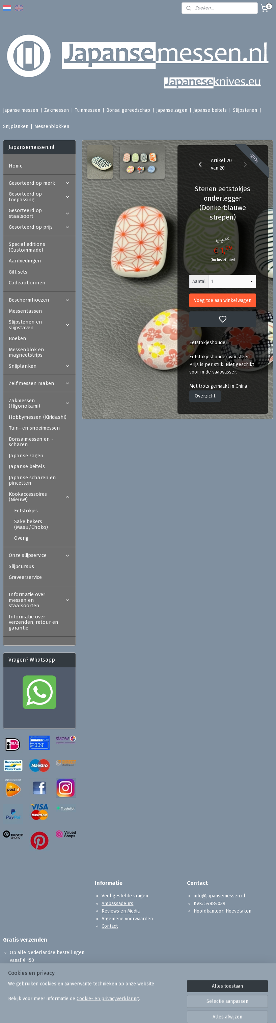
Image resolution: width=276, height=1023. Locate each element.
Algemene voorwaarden (127, 919)
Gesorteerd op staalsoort (39, 213)
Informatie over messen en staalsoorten (39, 600)
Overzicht (205, 396)
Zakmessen (56, 110)
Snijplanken (15, 126)
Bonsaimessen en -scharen (31, 442)
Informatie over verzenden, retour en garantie (33, 622)
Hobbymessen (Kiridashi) (37, 417)
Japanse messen (20, 110)
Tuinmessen (87, 110)
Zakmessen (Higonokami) (39, 403)
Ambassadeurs (117, 903)
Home (16, 166)
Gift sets (18, 272)
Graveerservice (25, 577)
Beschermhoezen (39, 300)
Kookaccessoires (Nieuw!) (39, 497)
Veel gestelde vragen (125, 896)
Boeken (17, 338)
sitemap (163, 1010)
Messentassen (25, 311)
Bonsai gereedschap (128, 110)
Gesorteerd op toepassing (39, 197)
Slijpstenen (245, 110)
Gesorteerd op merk (39, 183)
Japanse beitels (210, 110)
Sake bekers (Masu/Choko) (31, 524)
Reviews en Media (121, 911)
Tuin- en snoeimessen (34, 428)
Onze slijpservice (39, 555)
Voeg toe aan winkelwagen (222, 300)
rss (176, 1010)
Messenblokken (51, 126)
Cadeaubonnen (27, 283)
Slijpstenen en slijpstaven (39, 325)
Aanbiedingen (25, 261)
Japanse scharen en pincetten (32, 480)
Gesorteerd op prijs (39, 227)
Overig (21, 538)
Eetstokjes (26, 511)
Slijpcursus (21, 566)
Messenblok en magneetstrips (26, 352)
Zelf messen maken (39, 383)
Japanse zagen (171, 110)
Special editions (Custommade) (27, 247)
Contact (110, 926)
